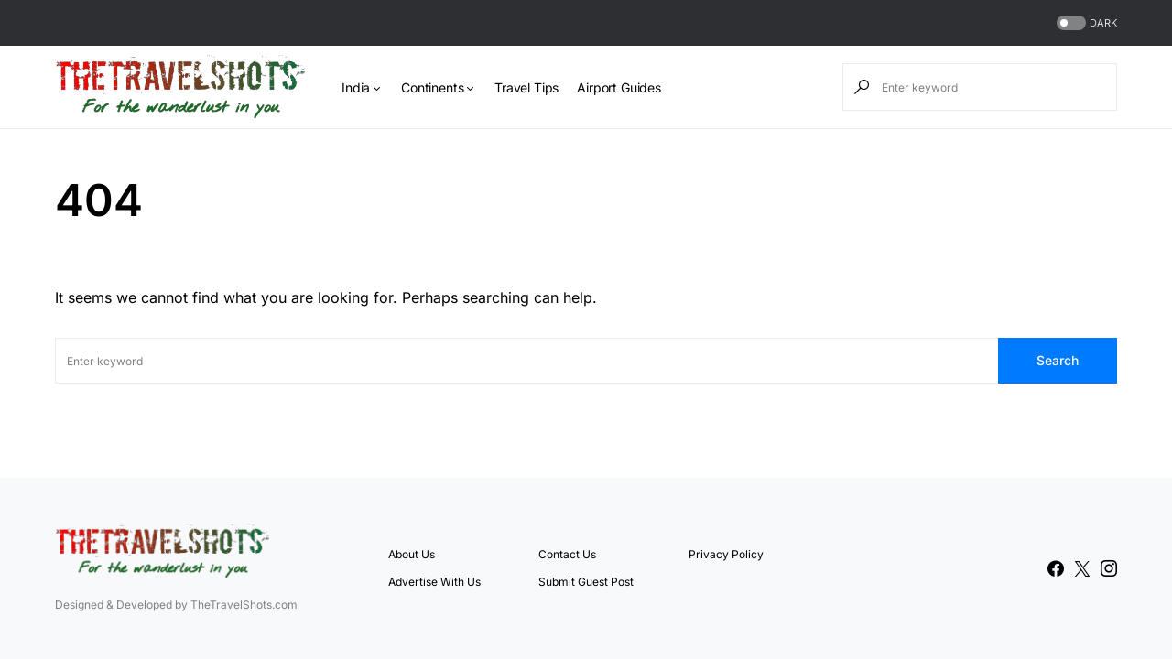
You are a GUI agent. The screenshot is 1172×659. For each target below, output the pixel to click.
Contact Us (567, 554)
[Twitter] (1082, 568)
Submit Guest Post (586, 582)
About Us (411, 554)
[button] (1085, 23)
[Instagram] (1109, 568)
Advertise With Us (434, 582)
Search (1057, 360)
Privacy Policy (726, 554)
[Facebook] (1055, 568)
